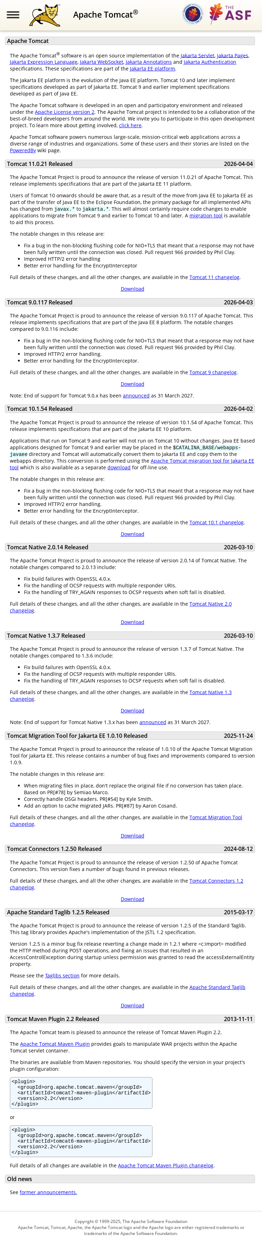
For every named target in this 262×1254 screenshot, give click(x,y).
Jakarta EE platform (152, 68)
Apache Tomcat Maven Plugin (55, 1043)
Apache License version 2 (64, 112)
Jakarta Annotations (149, 61)
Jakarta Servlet (197, 55)
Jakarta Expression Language (43, 61)
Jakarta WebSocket (101, 61)
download (119, 467)
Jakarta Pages (232, 55)
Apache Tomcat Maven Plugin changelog (165, 1176)
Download (132, 288)
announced (136, 395)
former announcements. (48, 1202)
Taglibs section (62, 975)
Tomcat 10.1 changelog (216, 522)
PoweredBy (23, 150)
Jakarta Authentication (210, 61)
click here (130, 125)
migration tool (206, 215)
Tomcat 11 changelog (214, 277)
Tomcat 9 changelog (213, 372)
